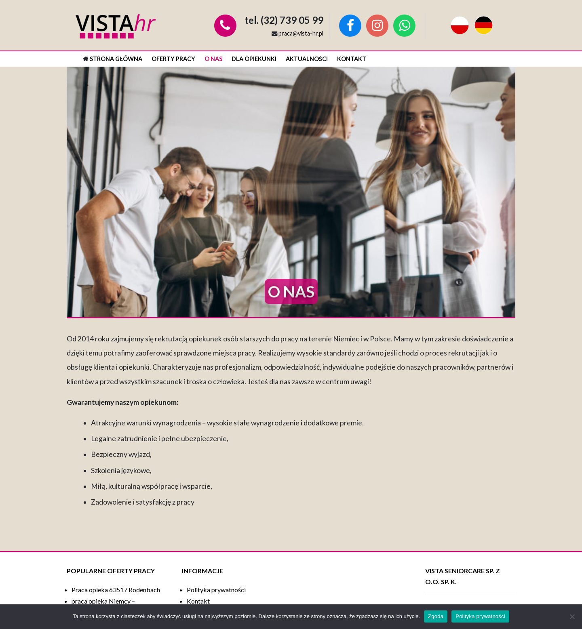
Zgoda (435, 616)
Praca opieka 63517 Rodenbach (116, 589)
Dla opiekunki (254, 58)
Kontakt (351, 58)
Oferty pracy (173, 58)
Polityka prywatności (480, 616)
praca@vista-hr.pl (300, 33)
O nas (213, 58)
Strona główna (116, 58)
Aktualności (307, 58)
